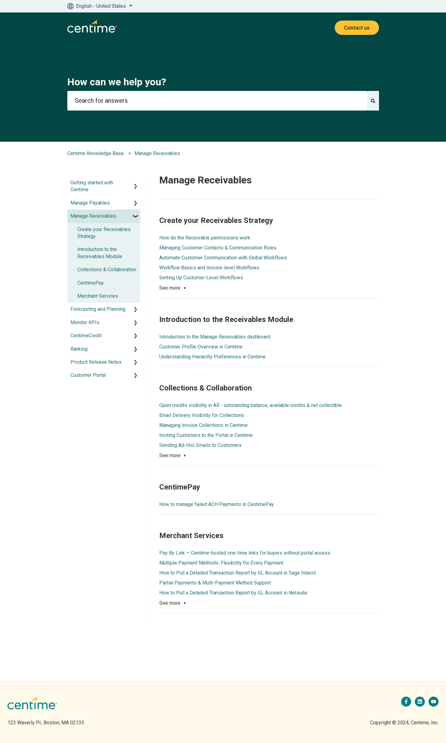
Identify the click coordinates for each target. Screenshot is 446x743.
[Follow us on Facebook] (406, 702)
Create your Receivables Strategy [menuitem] (104, 232)
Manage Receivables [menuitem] (93, 216)
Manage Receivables (157, 153)
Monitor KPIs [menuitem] (84, 322)
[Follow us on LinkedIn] (420, 702)
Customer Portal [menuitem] (88, 375)
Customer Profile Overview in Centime (200, 347)
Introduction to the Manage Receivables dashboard (214, 337)
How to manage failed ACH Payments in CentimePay (216, 504)
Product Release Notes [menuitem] (96, 362)
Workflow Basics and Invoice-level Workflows (209, 268)
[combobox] (217, 101)
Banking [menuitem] (79, 349)
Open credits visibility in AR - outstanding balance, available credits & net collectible (250, 405)
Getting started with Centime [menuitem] (91, 186)
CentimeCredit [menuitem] (86, 335)
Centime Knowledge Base (95, 153)
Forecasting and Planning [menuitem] (97, 309)
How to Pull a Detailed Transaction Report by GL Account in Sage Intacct (237, 573)
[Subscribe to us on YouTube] (434, 702)
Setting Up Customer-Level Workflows (201, 278)
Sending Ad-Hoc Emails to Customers (200, 445)
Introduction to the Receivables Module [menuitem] (99, 252)
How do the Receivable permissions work (204, 238)
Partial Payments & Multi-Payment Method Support (215, 583)
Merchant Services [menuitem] (97, 296)
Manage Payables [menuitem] (90, 203)
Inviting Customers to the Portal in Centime (206, 435)
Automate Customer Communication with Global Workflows (223, 258)
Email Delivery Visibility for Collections (201, 415)
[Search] (373, 101)
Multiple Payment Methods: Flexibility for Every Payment (221, 563)
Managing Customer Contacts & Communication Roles (217, 248)
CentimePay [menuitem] (90, 283)
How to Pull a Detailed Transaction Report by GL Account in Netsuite (233, 593)
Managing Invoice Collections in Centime (203, 425)
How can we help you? (116, 82)
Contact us (357, 28)
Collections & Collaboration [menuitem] (106, 269)
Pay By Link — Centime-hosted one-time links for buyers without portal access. (245, 553)
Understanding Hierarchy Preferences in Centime (212, 357)
